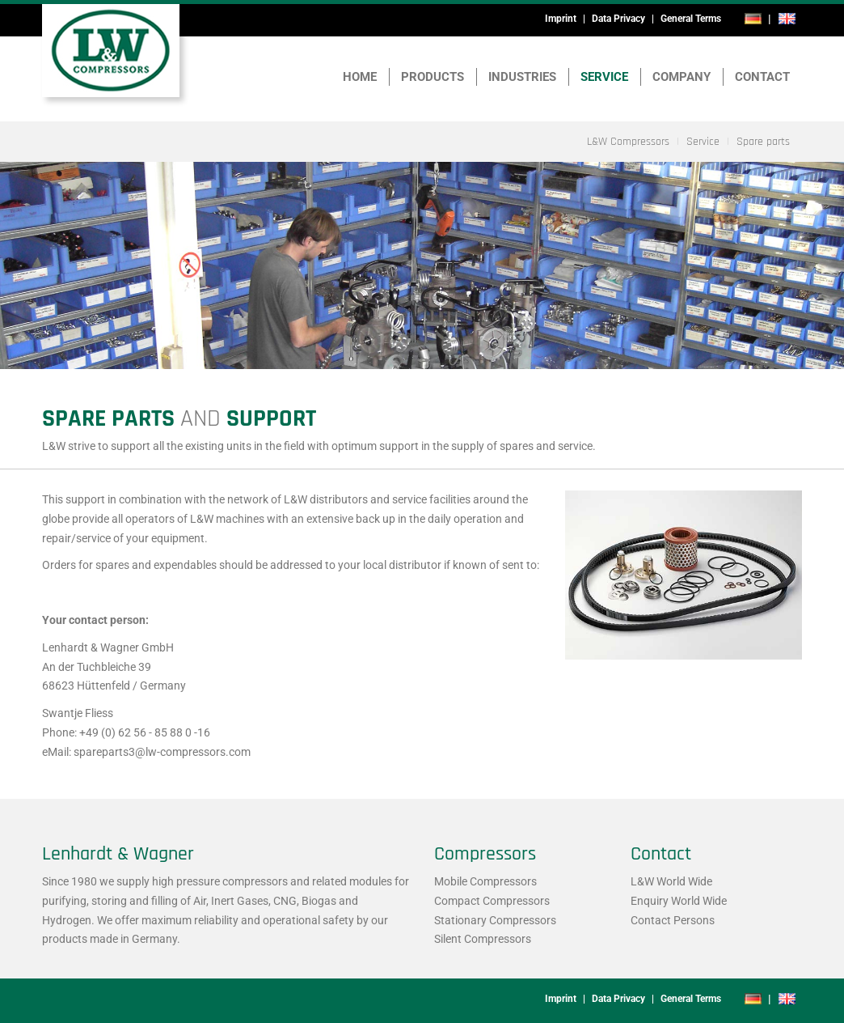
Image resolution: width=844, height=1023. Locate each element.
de (753, 18)
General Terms (690, 18)
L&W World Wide (671, 881)
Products (432, 77)
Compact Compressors (492, 900)
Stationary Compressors (495, 920)
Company (681, 77)
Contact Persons (673, 920)
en (786, 18)
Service (604, 77)
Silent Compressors (482, 938)
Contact (762, 77)
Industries (522, 77)
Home (360, 77)
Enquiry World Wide (679, 900)
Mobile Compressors (485, 881)
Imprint (560, 18)
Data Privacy (618, 18)
